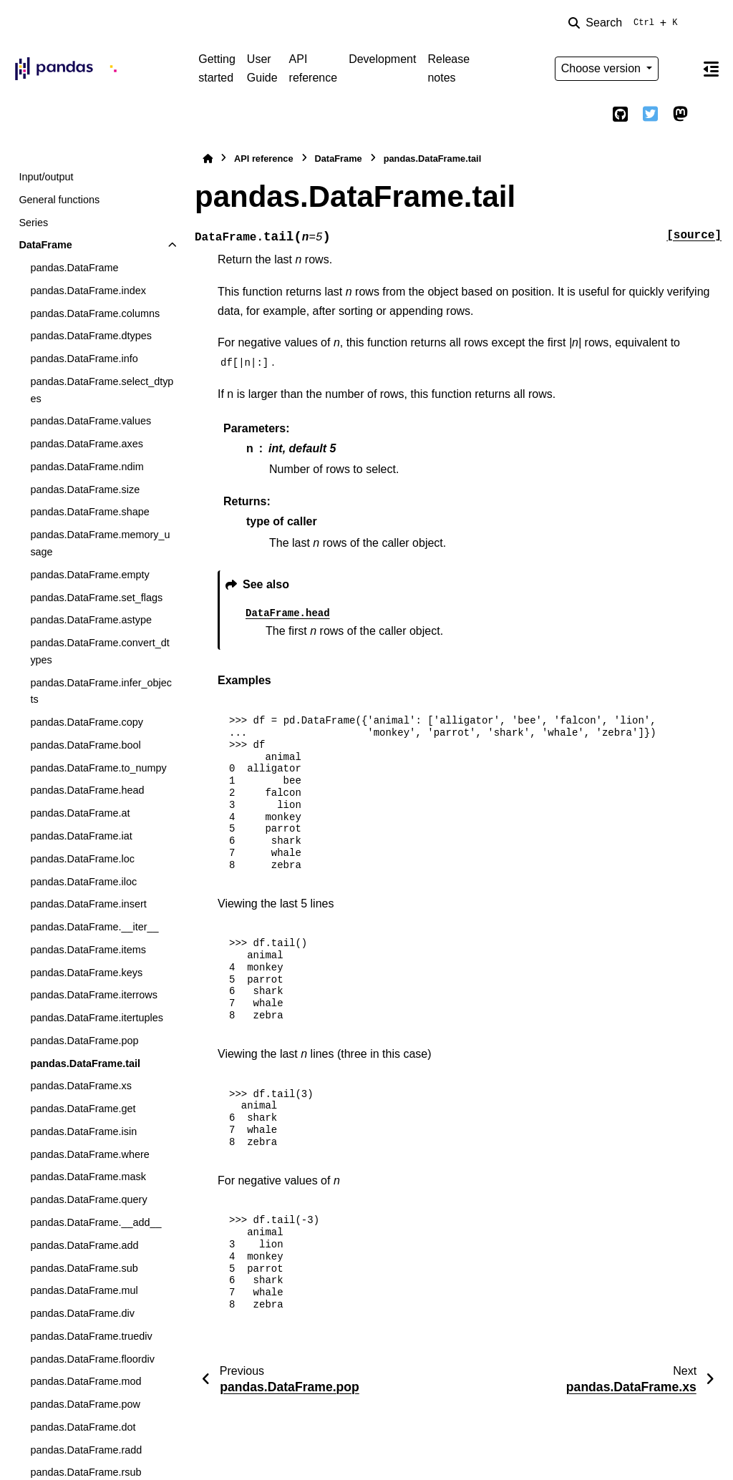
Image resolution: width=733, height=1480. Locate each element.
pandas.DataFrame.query (88, 1199)
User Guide (262, 68)
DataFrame (45, 244)
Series (33, 222)
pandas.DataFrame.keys (86, 972)
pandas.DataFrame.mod (85, 1381)
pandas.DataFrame (74, 267)
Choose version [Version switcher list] (602, 68)
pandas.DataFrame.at (80, 813)
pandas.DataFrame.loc (82, 859)
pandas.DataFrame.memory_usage (100, 543)
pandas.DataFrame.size (85, 489)
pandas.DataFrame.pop (84, 1040)
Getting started (217, 68)
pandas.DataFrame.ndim (86, 466)
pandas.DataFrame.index (88, 290)
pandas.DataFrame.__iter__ (94, 927)
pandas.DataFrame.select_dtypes (101, 390)
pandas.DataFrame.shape (89, 511)
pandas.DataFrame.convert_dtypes (99, 651)
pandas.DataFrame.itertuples (96, 1017)
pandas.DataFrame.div (82, 1313)
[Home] (208, 158)
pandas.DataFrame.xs (81, 1085)
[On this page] (711, 69)
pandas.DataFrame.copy (86, 722)
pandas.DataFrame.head (87, 790)
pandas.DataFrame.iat (81, 836)
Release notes (448, 68)
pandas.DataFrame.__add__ (95, 1222)
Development (382, 59)
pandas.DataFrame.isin (83, 1131)
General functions (59, 199)
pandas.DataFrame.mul (83, 1290)
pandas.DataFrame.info (83, 358)
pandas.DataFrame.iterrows (93, 995)
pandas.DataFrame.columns (95, 313)
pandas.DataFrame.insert (88, 904)
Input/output (46, 176)
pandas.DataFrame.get (82, 1108)
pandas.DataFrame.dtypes (91, 335)
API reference (313, 68)
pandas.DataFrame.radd (86, 1450)
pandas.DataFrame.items (88, 949)
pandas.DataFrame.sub (83, 1268)
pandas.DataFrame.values (90, 421)
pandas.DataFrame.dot (82, 1427)
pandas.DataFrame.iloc (83, 881)
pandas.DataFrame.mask (88, 1176)
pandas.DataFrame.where (89, 1154)
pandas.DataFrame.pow (85, 1404)
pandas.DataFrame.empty (89, 574)
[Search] (626, 23)
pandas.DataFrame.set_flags (96, 597)
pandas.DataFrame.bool (85, 745)
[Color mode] (680, 69)
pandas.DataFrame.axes (86, 443)
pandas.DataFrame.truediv (91, 1336)
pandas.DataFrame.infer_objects (101, 691)
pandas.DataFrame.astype (91, 619)
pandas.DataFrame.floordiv (92, 1359)
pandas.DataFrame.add (84, 1245)
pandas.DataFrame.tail (85, 1063)
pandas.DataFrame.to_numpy (98, 768)
